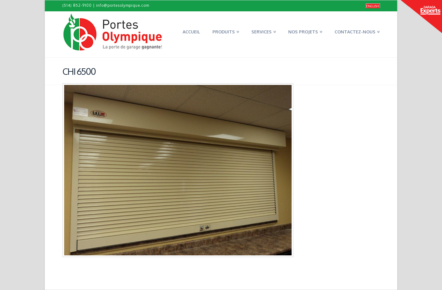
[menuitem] (373, 6)
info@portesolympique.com (122, 5)
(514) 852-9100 (77, 5)
